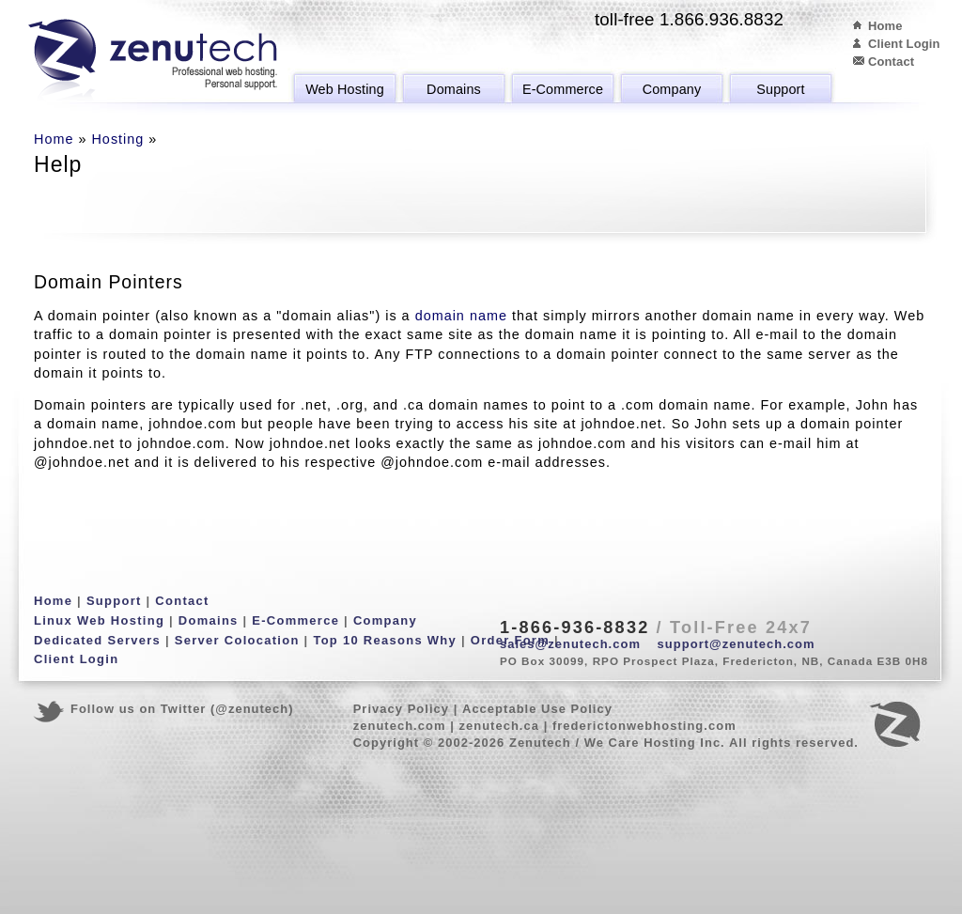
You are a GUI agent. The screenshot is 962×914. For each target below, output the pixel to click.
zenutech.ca (498, 726)
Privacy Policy (401, 709)
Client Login (904, 44)
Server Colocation (237, 640)
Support (780, 89)
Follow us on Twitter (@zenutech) (182, 709)
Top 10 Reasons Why (385, 640)
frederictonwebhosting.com (644, 726)
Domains (454, 89)
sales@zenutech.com (570, 644)
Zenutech (152, 61)
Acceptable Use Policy (537, 709)
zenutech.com (399, 726)
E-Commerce (562, 89)
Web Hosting (344, 89)
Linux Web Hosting (99, 620)
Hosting (117, 139)
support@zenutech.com (736, 644)
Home (885, 26)
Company (672, 89)
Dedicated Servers (97, 640)
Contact (891, 61)
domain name (461, 315)
